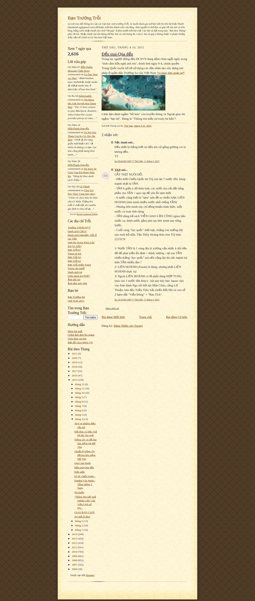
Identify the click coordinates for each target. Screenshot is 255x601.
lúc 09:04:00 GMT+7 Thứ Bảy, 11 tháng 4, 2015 (137, 161)
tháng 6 (79, 410)
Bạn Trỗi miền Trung (79, 264)
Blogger (90, 575)
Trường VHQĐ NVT (79, 227)
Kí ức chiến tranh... (84, 476)
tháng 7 (79, 405)
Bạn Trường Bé (76, 297)
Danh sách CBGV (77, 231)
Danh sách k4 (75, 272)
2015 (75, 379)
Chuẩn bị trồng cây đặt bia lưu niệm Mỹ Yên (85, 455)
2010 (75, 551)
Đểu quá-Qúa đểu (84, 467)
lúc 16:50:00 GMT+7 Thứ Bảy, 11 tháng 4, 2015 (137, 300)
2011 (75, 547)
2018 (75, 366)
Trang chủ (145, 317)
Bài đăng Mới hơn (113, 317)
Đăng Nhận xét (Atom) (128, 325)
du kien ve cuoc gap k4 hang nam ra (82, 172)
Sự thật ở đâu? (82, 516)
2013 (75, 538)
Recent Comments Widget (87, 214)
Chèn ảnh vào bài (77, 338)
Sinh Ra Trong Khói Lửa (81, 242)
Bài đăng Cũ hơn (176, 317)
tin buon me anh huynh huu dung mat (82, 103)
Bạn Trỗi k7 (74, 249)
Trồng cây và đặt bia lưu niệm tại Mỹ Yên (85, 443)
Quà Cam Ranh (82, 463)
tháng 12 (80, 384)
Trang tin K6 (74, 253)
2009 (75, 556)
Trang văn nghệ (76, 268)
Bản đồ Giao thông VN (80, 342)
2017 (75, 371)
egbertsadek (85, 95)
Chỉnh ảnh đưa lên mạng (81, 334)
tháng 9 (79, 397)
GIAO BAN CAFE (84, 512)
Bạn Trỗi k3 (74, 260)
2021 (75, 353)
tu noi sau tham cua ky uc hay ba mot (82, 136)
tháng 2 (79, 525)
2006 (75, 569)
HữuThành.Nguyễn (78, 128)
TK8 (118, 169)
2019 (75, 362)
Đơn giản (79, 471)
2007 (75, 564)
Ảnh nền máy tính (77, 283)
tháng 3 (79, 521)
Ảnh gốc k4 (74, 279)
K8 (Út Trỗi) (74, 246)
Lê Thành (84, 186)
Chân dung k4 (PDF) (79, 275)
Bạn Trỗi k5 (74, 257)
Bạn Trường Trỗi (84, 18)
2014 (75, 534)
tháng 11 (80, 388)
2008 (75, 560)
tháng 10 (80, 392)
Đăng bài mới (75, 331)
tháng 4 (79, 419)
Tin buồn (79, 492)
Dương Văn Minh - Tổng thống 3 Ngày (84, 484)
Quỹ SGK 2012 (76, 300)
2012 (75, 542)
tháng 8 (79, 401)
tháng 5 (79, 414)
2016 (75, 375)
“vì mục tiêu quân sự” (171, 72)
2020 (75, 357)
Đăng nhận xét (112, 308)
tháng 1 (79, 529)
